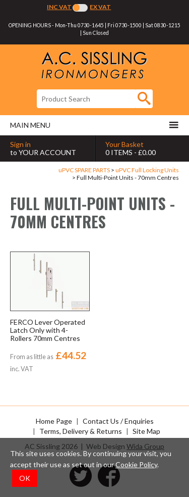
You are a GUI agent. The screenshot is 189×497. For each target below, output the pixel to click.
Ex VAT (100, 7)
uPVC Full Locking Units (147, 170)
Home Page (54, 421)
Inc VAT (59, 7)
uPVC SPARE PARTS (84, 170)
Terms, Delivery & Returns (80, 431)
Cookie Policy (136, 464)
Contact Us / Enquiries (118, 421)
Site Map (146, 431)
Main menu (94, 125)
